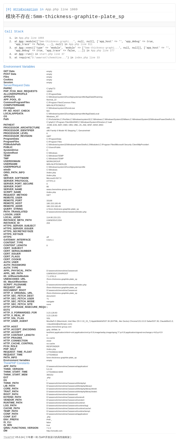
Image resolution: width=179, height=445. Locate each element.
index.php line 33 (87, 58)
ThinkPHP (9, 437)
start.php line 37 (52, 54)
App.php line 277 (102, 51)
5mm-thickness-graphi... (56, 42)
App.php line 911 (80, 44)
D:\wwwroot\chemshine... (49, 58)
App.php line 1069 (61, 9)
